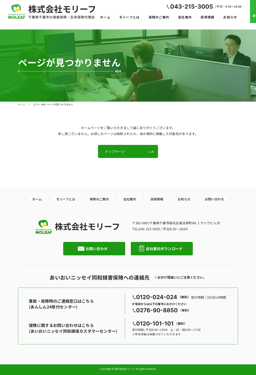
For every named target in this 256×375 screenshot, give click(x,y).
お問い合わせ (214, 199)
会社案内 (185, 17)
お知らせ (230, 17)
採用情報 (207, 17)
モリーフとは (129, 17)
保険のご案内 (159, 17)
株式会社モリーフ (124, 369)
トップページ (115, 151)
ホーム (105, 17)
